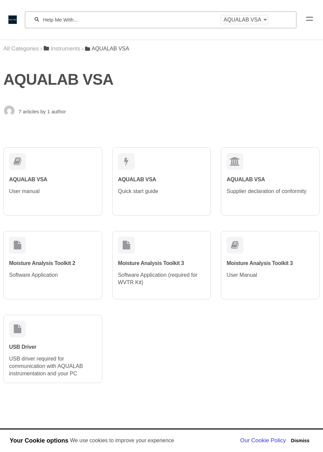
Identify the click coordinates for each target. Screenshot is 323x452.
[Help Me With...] (130, 19)
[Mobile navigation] (309, 19)
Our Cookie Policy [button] (263, 440)
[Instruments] (62, 48)
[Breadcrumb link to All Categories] (21, 48)
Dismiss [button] (300, 440)
